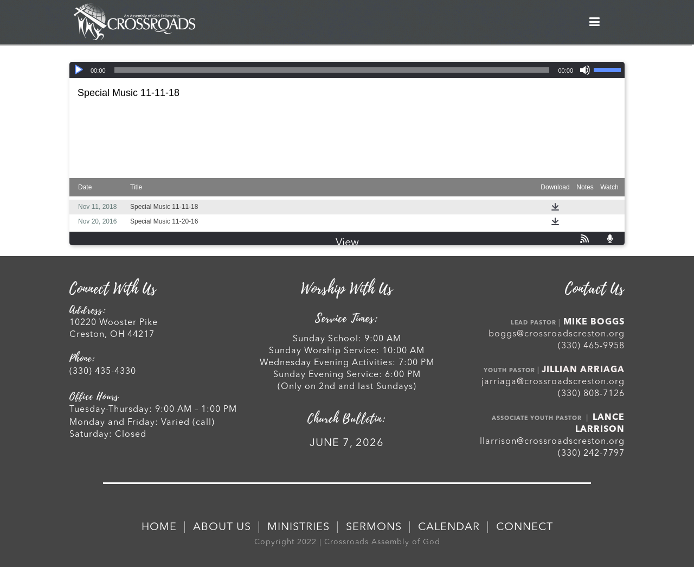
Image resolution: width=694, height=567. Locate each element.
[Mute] (585, 70)
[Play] (78, 70)
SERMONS (374, 527)
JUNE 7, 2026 (347, 443)
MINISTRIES (298, 527)
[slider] (332, 70)
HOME (159, 527)
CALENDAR (449, 527)
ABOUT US (222, 527)
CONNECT (524, 527)
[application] (347, 70)
